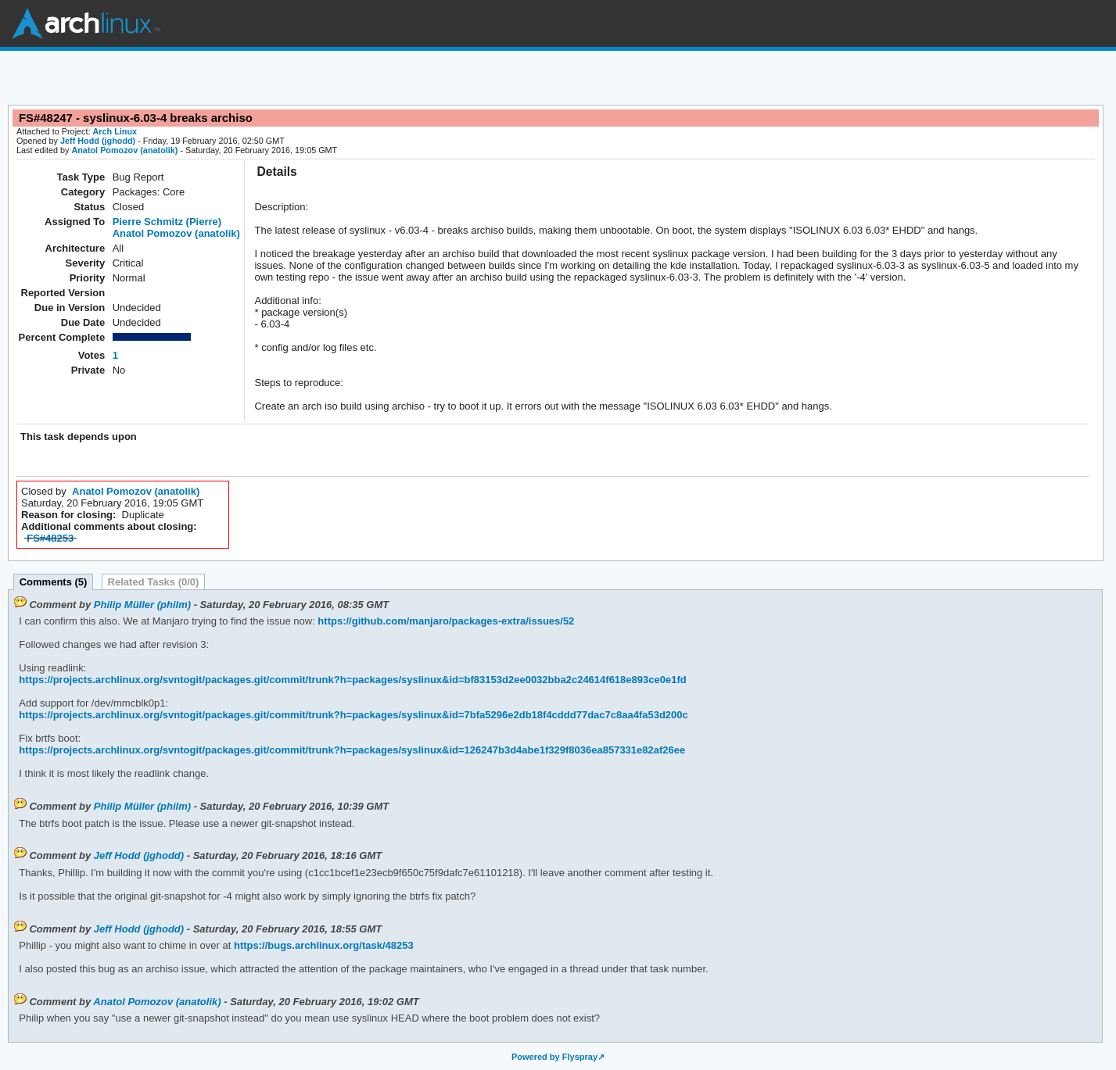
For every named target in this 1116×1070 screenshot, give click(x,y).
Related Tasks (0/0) (153, 582)
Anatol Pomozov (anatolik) (124, 150)
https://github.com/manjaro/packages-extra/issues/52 (445, 621)
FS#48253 (50, 538)
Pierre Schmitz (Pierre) (167, 221)
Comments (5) (54, 582)
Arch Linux (86, 23)
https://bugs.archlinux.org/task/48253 (322, 945)
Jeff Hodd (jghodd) (97, 140)
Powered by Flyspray (554, 1056)
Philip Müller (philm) (142, 604)
